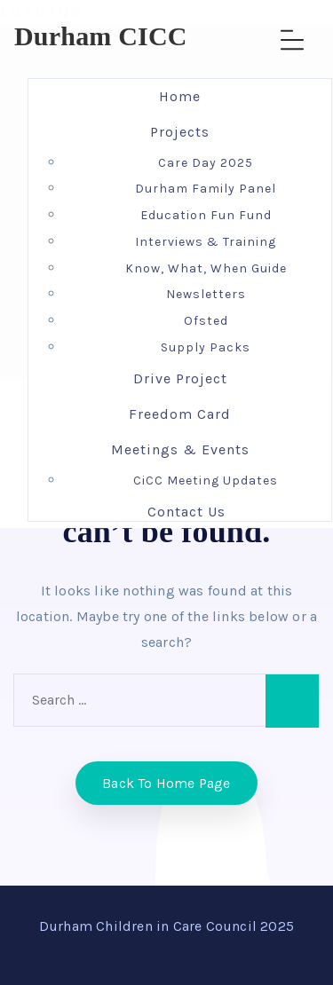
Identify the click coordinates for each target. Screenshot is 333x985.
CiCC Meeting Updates (205, 480)
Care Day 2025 (205, 162)
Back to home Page (166, 783)
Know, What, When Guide (206, 268)
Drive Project (180, 378)
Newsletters (206, 294)
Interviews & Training (205, 241)
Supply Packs (205, 347)
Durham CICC (100, 36)
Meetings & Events (180, 449)
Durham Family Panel (205, 188)
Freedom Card (180, 414)
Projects (180, 131)
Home (180, 96)
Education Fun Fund (206, 215)
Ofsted (206, 320)
